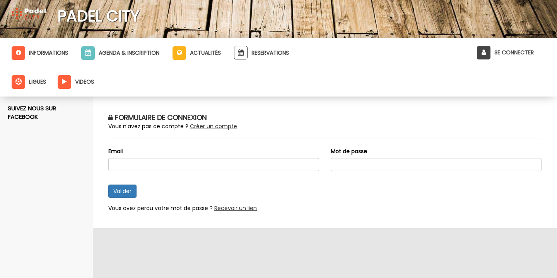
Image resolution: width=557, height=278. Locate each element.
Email (115, 151)
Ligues (29, 82)
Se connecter (505, 52)
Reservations (261, 52)
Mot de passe (349, 151)
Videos (76, 82)
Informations (40, 53)
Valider (122, 191)
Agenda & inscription (120, 53)
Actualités (197, 53)
